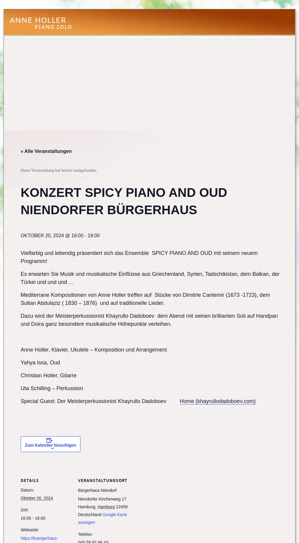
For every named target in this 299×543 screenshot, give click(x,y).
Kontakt (253, 38)
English (278, 38)
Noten (229, 38)
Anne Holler (44, 27)
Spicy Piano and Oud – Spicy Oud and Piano (94, 38)
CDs (28, 38)
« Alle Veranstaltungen (46, 151)
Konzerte (168, 38)
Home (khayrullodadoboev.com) (218, 401)
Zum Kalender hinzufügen (50, 445)
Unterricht (201, 38)
